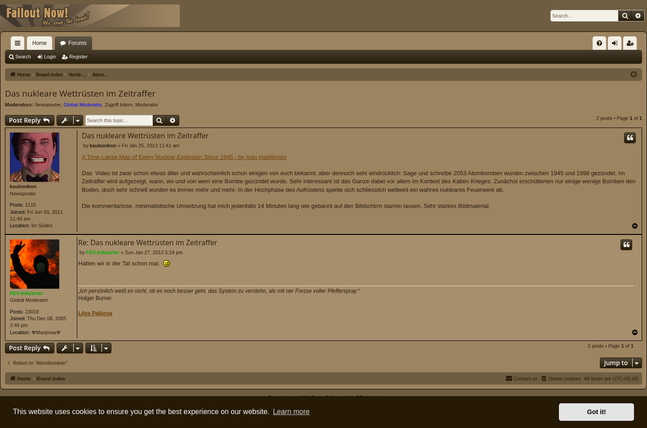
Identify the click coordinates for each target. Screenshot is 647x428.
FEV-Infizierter (26, 293)
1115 (30, 204)
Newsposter (48, 104)
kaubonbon (23, 186)
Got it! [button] (596, 411)
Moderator (146, 104)
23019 (32, 311)
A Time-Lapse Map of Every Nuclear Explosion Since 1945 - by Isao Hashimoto (184, 157)
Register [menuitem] (632, 45)
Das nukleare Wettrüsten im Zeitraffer (80, 93)
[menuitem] (599, 43)
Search (23, 56)
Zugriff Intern (119, 104)
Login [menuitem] (616, 45)
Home (39, 43)
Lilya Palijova (95, 313)
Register (78, 56)
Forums (77, 43)
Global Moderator (83, 104)
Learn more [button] (291, 411)
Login (50, 56)
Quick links (19, 45)
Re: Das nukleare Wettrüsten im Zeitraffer (147, 242)
